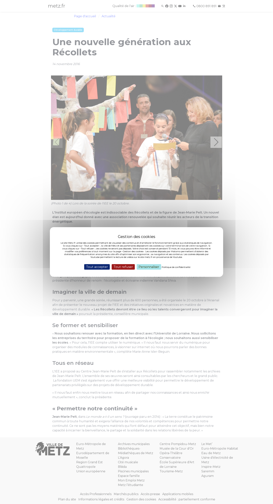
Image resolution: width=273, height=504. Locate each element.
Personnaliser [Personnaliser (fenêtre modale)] (149, 267)
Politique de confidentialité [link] (176, 267)
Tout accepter (97, 267)
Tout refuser (123, 267)
